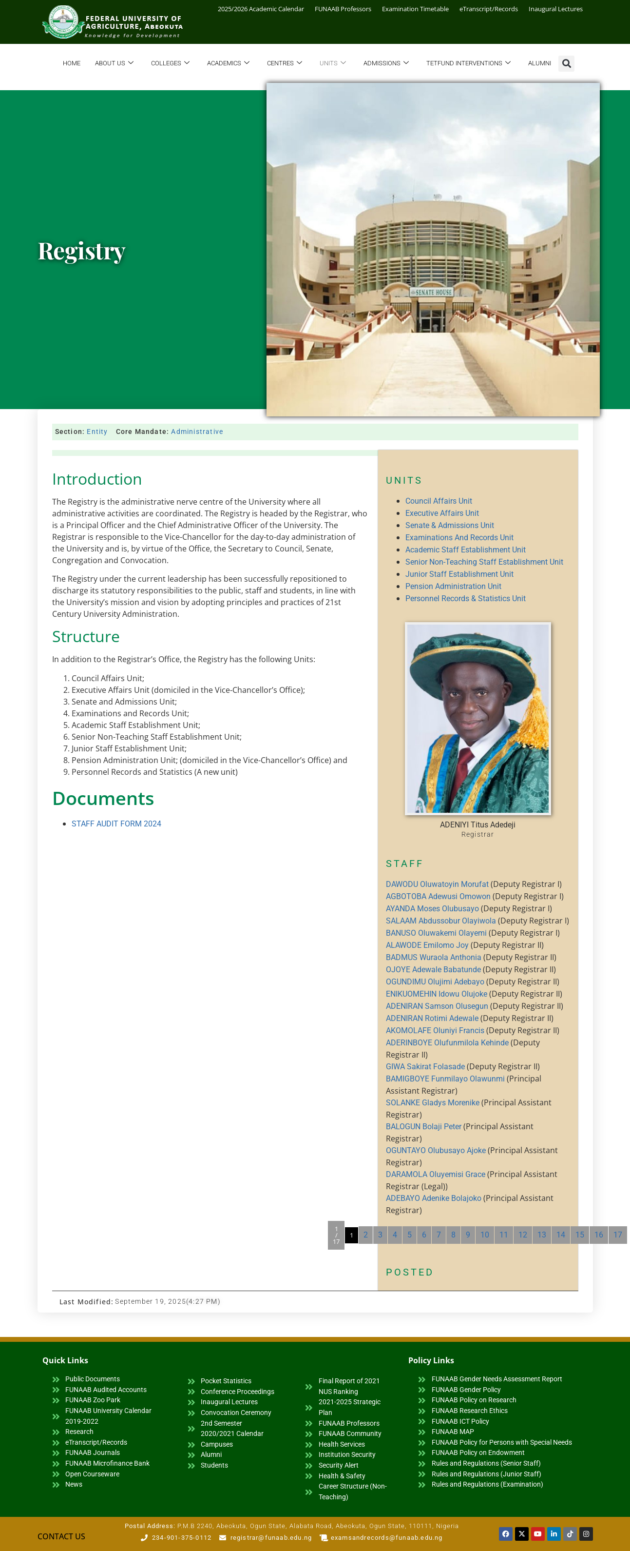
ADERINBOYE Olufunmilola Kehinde (447, 1042)
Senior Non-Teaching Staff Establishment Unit (484, 562)
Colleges (170, 63)
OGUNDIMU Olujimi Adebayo (435, 981)
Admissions (386, 63)
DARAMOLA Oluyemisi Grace (435, 1174)
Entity (97, 432)
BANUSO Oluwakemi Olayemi (436, 933)
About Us (114, 63)
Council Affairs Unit (438, 501)
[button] (566, 64)
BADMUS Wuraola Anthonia (433, 957)
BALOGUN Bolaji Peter (423, 1126)
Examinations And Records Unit (459, 537)
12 (522, 1234)
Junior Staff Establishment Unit (459, 574)
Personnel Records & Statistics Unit (465, 598)
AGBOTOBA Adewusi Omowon (438, 896)
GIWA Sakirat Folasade (425, 1066)
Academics (228, 63)
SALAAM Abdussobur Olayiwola (441, 920)
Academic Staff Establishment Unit (465, 549)
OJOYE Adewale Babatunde (433, 969)
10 (484, 1234)
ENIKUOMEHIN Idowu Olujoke (436, 994)
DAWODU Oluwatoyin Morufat (437, 884)
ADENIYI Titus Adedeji (477, 824)
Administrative (197, 432)
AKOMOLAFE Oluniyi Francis (435, 1030)
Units (333, 63)
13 (541, 1234)
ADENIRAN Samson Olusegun (437, 1006)
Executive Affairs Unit (442, 513)
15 (579, 1234)
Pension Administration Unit (453, 586)
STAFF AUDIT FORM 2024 (116, 823)
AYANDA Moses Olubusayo (432, 908)
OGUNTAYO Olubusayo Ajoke (436, 1150)
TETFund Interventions (468, 63)
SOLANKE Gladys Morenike (432, 1102)
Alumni (539, 63)
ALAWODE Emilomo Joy (427, 945)
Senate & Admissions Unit (449, 525)
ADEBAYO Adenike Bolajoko (433, 1198)
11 (503, 1234)
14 (560, 1234)
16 (598, 1234)
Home (71, 63)
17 (617, 1234)
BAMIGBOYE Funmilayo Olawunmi (445, 1078)
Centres (284, 63)
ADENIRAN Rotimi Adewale (432, 1018)
